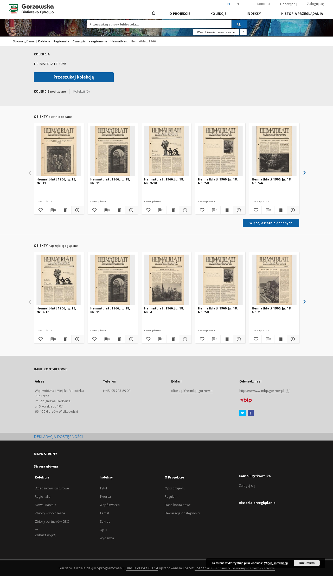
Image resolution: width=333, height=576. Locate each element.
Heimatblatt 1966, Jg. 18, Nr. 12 (56, 181)
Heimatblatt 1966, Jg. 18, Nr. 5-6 (271, 181)
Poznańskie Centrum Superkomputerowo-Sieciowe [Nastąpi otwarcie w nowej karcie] (235, 568)
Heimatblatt (119, 41)
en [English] (237, 4)
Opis (103, 530)
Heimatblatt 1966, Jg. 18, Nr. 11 (110, 181)
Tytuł (103, 488)
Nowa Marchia (45, 505)
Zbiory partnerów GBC (52, 521)
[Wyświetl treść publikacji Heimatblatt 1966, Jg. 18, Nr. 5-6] (280, 210)
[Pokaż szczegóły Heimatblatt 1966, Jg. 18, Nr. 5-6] (292, 210)
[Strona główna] (153, 13)
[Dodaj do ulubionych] (40, 210)
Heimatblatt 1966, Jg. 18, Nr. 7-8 (218, 181)
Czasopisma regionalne (90, 41)
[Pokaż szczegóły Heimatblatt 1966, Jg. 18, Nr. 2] (292, 339)
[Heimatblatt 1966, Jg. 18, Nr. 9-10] (166, 151)
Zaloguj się (315, 4)
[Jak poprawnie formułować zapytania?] (243, 32)
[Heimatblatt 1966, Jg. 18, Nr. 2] (274, 280)
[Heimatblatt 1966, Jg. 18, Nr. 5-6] (274, 151)
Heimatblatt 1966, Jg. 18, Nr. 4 (164, 310)
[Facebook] (251, 413)
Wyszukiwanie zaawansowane (216, 32)
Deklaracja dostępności (182, 513)
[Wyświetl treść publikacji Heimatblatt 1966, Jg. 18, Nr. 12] (65, 210)
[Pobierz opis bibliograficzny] (52, 210)
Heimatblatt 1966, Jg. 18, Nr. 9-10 (164, 181)
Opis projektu (175, 488)
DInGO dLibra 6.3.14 (142, 568)
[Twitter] (242, 413)
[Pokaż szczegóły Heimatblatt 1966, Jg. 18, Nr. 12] (77, 210)
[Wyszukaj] (239, 24)
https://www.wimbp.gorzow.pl (264, 391)
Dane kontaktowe (178, 505)
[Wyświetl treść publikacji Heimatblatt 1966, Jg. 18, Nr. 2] (280, 339)
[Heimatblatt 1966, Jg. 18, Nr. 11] (113, 151)
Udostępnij (288, 4)
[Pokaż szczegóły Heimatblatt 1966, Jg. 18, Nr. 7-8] (238, 210)
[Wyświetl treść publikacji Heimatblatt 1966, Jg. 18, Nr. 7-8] (227, 210)
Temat (104, 513)
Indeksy (254, 13)
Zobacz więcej (45, 535)
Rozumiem (307, 563)
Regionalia (61, 41)
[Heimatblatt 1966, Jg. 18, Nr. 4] (166, 280)
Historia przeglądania (302, 13)
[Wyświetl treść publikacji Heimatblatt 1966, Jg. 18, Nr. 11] (119, 210)
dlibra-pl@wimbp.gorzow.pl (192, 391)
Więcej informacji (276, 563)
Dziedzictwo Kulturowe (52, 488)
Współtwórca (109, 505)
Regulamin (172, 496)
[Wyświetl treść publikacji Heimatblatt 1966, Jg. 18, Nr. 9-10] (173, 210)
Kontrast (263, 4)
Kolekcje (218, 13)
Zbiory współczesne (50, 513)
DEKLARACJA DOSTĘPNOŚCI (58, 436)
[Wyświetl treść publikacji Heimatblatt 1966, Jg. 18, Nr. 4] (173, 339)
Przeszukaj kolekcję (74, 77)
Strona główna (24, 41)
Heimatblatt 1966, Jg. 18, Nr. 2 (271, 310)
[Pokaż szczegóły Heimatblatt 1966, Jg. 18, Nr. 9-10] (184, 210)
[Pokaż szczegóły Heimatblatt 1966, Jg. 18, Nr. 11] (131, 210)
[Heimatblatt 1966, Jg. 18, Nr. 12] (59, 151)
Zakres (105, 521)
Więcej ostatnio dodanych (270, 223)
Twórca (105, 496)
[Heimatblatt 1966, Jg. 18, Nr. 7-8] (220, 151)
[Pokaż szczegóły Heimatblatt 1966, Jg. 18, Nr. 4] (184, 339)
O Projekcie (179, 13)
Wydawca (107, 538)
